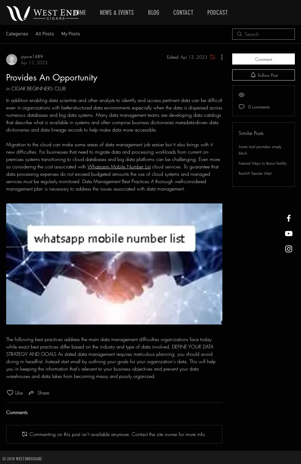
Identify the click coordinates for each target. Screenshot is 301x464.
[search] (263, 34)
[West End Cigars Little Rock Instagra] (288, 249)
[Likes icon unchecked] (10, 392)
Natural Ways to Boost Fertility (263, 163)
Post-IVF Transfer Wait (255, 173)
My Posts (70, 34)
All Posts (45, 34)
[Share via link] (38, 392)
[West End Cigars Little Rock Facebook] (288, 218)
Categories (17, 34)
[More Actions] (218, 57)
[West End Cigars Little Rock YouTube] (288, 233)
